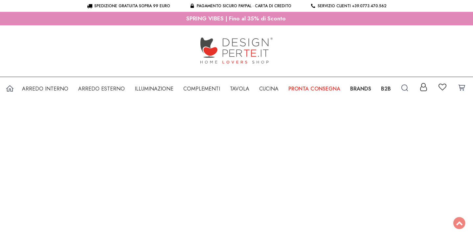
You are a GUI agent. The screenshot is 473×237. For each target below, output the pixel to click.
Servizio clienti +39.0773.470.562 (348, 6)
